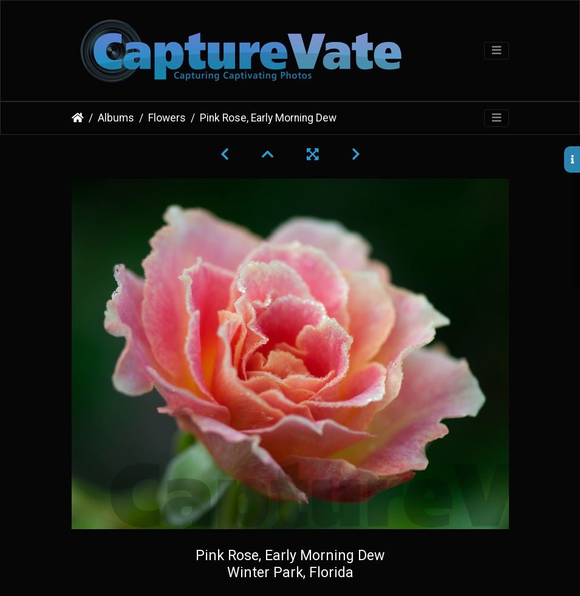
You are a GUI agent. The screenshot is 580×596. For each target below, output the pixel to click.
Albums (116, 118)
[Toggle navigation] (496, 51)
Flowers (167, 118)
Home (78, 118)
